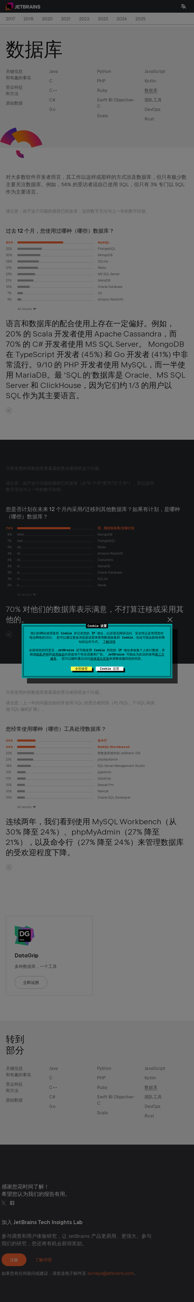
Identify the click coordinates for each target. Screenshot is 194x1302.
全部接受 (81, 669)
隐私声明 (42, 654)
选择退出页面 (99, 659)
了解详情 (109, 642)
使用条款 (58, 654)
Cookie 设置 (109, 669)
